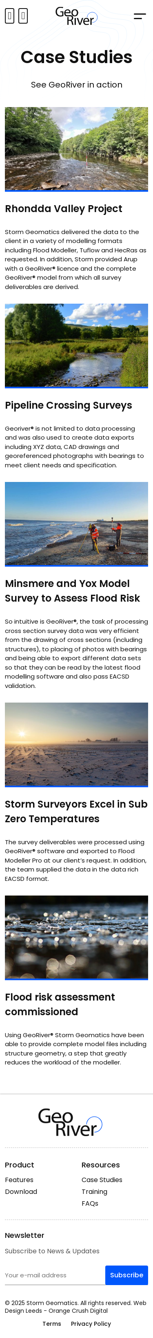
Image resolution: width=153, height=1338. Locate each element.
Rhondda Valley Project (63, 208)
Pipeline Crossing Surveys (68, 405)
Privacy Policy (91, 1324)
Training (94, 1191)
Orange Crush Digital (78, 1311)
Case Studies (102, 1180)
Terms (51, 1324)
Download (21, 1191)
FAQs (90, 1203)
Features (19, 1180)
